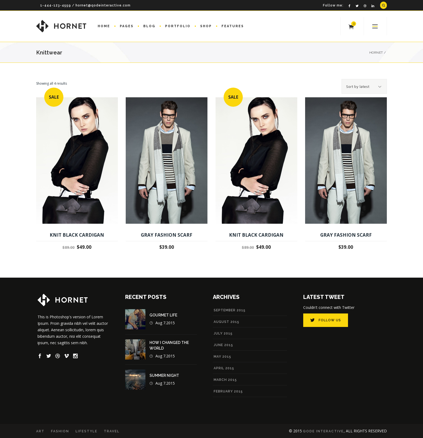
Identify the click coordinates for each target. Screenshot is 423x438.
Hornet (376, 52)
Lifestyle (86, 431)
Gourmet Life (163, 315)
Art (40, 431)
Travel (112, 431)
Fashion (60, 431)
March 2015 (225, 380)
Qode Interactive (323, 431)
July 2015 (223, 333)
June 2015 (223, 345)
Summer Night (164, 375)
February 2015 (228, 391)
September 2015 (229, 310)
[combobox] (364, 86)
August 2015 (226, 322)
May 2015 (222, 356)
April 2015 (224, 368)
